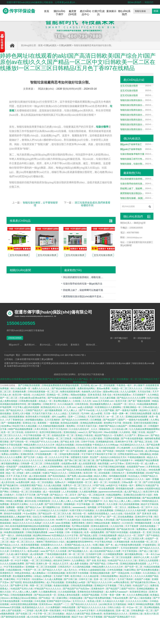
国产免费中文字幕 (19, 585)
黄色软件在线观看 (13, 513)
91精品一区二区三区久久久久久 (127, 388)
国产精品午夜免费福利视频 (97, 597)
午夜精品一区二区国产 (102, 497)
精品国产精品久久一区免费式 (109, 435)
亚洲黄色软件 (98, 588)
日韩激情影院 (44, 500)
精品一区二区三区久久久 (22, 541)
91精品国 (29, 469)
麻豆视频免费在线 (134, 554)
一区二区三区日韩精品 (41, 560)
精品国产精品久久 (126, 469)
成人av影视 (97, 413)
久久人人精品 (60, 413)
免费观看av (142, 529)
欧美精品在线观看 (70, 422)
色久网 (38, 610)
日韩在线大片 (118, 472)
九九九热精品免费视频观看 (102, 529)
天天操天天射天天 (96, 416)
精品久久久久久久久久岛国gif (27, 522)
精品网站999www (41, 535)
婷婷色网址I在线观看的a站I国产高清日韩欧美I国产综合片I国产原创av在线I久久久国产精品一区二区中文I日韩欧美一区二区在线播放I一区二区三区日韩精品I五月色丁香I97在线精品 (78, 62)
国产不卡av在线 (87, 410)
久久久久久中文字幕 (59, 457)
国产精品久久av (33, 507)
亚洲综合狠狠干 (111, 547)
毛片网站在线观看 (81, 525)
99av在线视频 (111, 432)
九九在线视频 (57, 529)
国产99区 (30, 563)
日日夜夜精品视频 (56, 572)
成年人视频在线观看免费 (27, 438)
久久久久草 (49, 522)
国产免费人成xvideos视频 (80, 475)
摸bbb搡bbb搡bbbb (37, 479)
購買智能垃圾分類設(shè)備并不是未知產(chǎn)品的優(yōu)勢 (132, 193)
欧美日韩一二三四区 (20, 488)
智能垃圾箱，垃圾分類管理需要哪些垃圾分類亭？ (132, 163)
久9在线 (77, 400)
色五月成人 (142, 469)
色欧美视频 (103, 463)
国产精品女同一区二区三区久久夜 (55, 513)
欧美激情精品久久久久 (33, 607)
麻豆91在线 (30, 500)
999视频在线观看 (143, 522)
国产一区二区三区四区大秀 (130, 538)
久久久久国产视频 (105, 410)
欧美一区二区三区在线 (12, 432)
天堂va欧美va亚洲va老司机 (32, 397)
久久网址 (154, 419)
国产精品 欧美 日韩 (70, 441)
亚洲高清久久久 (40, 488)
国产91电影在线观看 (58, 397)
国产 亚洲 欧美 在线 (147, 513)
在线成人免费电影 (43, 576)
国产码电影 (108, 450)
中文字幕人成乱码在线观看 (26, 407)
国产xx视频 (110, 538)
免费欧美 (100, 504)
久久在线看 (61, 551)
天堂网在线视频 (112, 438)
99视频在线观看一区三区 (80, 482)
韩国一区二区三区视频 (41, 585)
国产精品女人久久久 (10, 544)
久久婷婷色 (125, 432)
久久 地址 (108, 500)
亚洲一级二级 (123, 610)
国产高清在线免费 (125, 519)
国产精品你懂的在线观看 (64, 388)
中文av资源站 (30, 513)
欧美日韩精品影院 (73, 466)
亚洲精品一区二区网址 (58, 394)
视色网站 (71, 425)
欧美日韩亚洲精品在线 (51, 432)
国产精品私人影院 (89, 535)
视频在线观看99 (143, 519)
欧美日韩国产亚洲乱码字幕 (43, 447)
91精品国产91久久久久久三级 (122, 560)
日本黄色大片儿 (18, 551)
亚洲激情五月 (7, 572)
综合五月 (37, 516)
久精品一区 (42, 457)
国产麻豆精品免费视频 (76, 529)
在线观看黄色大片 (28, 466)
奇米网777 (61, 519)
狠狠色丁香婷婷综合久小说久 (50, 541)
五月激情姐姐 (120, 604)
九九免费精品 (78, 560)
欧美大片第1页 (152, 613)
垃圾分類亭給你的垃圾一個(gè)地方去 (132, 183)
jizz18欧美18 (105, 604)
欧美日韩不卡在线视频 (78, 572)
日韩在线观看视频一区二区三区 (43, 391)
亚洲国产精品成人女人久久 (78, 544)
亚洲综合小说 (29, 422)
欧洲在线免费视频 (54, 460)
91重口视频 (98, 544)
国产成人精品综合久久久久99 (40, 519)
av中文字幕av (117, 463)
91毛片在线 (153, 397)
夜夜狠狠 (42, 422)
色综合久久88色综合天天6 (113, 457)
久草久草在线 (41, 429)
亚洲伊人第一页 (44, 563)
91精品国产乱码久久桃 (21, 588)
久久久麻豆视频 (108, 397)
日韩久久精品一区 (117, 607)
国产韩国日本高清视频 (117, 532)
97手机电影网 (105, 507)
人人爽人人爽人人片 (44, 557)
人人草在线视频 (70, 491)
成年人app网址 (59, 416)
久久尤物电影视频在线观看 (51, 425)
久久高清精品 (150, 572)
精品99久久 (145, 410)
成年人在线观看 (33, 472)
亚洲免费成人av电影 (76, 582)
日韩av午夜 (113, 563)
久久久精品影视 (91, 576)
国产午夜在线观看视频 (132, 438)
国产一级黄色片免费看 (127, 410)
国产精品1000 (96, 432)
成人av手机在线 (90, 479)
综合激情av (38, 579)
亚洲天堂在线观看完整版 (146, 422)
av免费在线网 (23, 482)
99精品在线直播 (102, 522)
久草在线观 (109, 519)
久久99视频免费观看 (113, 554)
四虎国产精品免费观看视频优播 (55, 616)
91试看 (117, 479)
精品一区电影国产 (9, 466)
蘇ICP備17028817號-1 (76, 355)
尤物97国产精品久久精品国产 (113, 425)
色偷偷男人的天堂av (92, 391)
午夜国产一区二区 (32, 569)
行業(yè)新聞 (65, 45)
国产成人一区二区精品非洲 (91, 494)
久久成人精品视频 (53, 485)
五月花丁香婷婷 (125, 579)
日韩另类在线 (82, 404)
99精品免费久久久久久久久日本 (39, 444)
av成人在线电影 (86, 407)
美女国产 (94, 457)
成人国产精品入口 (133, 491)
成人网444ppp (152, 450)
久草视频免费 (17, 519)
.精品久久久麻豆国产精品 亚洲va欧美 (84, 613)
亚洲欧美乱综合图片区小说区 (138, 494)
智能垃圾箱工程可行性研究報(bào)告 (132, 159)
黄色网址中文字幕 (113, 422)
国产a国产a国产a (14, 469)
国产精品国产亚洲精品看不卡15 (119, 616)
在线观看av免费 (69, 463)
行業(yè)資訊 (98, 13)
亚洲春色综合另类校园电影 (90, 591)
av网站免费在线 (121, 582)
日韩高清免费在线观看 (93, 538)
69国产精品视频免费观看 (20, 429)
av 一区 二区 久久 (115, 416)
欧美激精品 (41, 469)
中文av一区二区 (135, 607)
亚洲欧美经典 (27, 454)
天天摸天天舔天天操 (87, 425)
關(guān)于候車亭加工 (131, 144)
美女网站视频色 (151, 607)
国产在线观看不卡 (124, 460)
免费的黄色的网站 (86, 388)
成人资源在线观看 (38, 475)
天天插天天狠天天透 (87, 447)
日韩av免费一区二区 (132, 482)
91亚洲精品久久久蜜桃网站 (108, 407)
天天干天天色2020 (58, 429)
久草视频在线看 (122, 541)
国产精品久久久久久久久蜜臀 (131, 397)
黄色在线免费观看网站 (34, 582)
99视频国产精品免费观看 (147, 460)
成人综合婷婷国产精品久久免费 (105, 551)
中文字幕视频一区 (86, 504)
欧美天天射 (121, 400)
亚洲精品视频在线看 (100, 572)
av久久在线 (117, 513)
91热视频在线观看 (58, 488)
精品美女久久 (126, 576)
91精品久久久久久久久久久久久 (28, 460)
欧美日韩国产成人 (93, 557)
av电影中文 (111, 485)
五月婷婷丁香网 (61, 576)
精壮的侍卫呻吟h (62, 560)
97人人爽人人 (71, 410)
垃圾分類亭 (102, 126)
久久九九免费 (37, 504)
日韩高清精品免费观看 (141, 413)
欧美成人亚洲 (94, 601)
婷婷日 (89, 522)
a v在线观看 (75, 397)
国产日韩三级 (71, 579)
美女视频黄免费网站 (23, 576)
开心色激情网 (124, 447)
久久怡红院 (128, 522)
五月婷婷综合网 (91, 397)
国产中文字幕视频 (94, 616)
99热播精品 (145, 454)
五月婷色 (85, 385)
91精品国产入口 (141, 585)
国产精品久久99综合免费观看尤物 (79, 469)
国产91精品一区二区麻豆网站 (53, 597)
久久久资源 (112, 504)
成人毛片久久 (71, 569)
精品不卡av (77, 616)
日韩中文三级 (86, 579)
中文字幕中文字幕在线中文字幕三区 (99, 454)
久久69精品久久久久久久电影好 (52, 510)
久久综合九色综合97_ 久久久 (83, 429)
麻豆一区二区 (101, 482)
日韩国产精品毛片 (34, 410)
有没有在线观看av (122, 394)
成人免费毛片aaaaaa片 (117, 591)
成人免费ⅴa (151, 463)
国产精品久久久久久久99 (99, 582)
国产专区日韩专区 (54, 504)
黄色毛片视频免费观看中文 (35, 529)
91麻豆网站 (130, 569)
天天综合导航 (144, 391)
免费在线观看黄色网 (70, 391)
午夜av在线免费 (120, 597)
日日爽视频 (96, 419)
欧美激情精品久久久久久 (116, 613)
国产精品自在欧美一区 (45, 594)
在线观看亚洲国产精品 (31, 485)
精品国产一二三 (62, 604)
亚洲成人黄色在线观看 (69, 594)
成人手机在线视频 (55, 582)
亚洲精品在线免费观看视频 (127, 497)
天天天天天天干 (72, 538)
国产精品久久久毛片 (52, 569)
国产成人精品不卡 (27, 510)
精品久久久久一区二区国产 (131, 535)
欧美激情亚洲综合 (139, 591)
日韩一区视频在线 (74, 532)
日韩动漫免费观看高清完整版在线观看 (61, 385)
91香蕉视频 (27, 601)
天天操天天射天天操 (42, 413)
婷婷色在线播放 (148, 525)
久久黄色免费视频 (105, 510)
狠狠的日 (116, 522)
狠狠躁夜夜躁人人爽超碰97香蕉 (15, 516)
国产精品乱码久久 (15, 410)
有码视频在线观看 (118, 475)
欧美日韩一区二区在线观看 (97, 472)
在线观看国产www (136, 466)
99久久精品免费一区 (20, 388)
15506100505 (15, 338)
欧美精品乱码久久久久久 (53, 407)
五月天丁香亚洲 (66, 516)
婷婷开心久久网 (142, 557)
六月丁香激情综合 (15, 419)
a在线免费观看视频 (61, 525)
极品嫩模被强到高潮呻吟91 (80, 541)
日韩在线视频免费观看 (21, 594)
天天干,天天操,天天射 (17, 475)
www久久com (55, 469)
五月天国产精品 (21, 447)
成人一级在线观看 (52, 491)
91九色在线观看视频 (129, 504)
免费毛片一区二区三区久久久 (77, 485)
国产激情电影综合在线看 (13, 616)
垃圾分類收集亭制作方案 (132, 154)
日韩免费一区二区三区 (31, 463)
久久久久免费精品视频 (138, 594)
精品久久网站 (101, 475)
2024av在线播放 (84, 444)
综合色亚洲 (130, 513)
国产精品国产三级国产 (114, 419)
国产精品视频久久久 (78, 551)
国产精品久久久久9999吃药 (75, 419)
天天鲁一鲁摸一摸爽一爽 (116, 413)
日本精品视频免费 (108, 535)
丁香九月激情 (125, 585)
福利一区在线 (26, 497)
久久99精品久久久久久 (133, 479)
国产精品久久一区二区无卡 (63, 494)
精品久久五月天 (61, 563)
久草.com (72, 407)
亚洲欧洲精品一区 (132, 407)
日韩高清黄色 (75, 472)
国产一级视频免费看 (11, 422)
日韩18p (98, 519)
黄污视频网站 (35, 404)
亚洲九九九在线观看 (149, 560)
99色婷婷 (120, 450)
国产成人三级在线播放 (141, 597)
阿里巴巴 (149, 2)
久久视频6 (136, 572)
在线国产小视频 (142, 579)
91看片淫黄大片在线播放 (82, 510)
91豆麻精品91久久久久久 (132, 444)
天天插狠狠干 (139, 394)
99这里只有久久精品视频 (24, 425)
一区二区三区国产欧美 (21, 557)
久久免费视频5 (53, 607)
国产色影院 (16, 582)
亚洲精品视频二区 (138, 425)
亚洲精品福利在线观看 (137, 416)
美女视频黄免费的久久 (101, 404)
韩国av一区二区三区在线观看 (117, 557)
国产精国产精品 (98, 563)
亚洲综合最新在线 (100, 525)
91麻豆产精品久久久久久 (54, 472)
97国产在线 (99, 485)
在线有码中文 (32, 432)
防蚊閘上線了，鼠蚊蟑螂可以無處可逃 (132, 188)
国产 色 (109, 544)
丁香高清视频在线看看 (56, 554)
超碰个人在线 (95, 450)
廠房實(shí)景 (72, 13)
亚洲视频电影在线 (105, 441)
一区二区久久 (120, 507)
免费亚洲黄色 (78, 522)
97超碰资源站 (150, 544)
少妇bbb (139, 488)
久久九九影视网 (128, 391)
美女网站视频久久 (62, 400)
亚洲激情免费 (19, 391)
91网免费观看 (50, 516)
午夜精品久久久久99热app (106, 444)
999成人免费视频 (14, 500)
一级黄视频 (54, 422)
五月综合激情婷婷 (130, 547)
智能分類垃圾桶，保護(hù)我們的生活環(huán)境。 (132, 198)
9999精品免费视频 (145, 604)
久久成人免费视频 (54, 579)
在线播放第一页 (137, 532)
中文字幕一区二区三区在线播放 (49, 613)
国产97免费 (43, 494)
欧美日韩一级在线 (22, 394)
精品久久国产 (106, 479)
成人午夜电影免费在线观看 (128, 544)
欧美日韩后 (76, 576)
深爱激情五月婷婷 (80, 457)
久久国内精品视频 (82, 566)
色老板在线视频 (61, 585)
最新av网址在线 (111, 391)
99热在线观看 (69, 607)
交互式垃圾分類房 (129, 85)
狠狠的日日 (16, 450)
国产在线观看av (21, 547)
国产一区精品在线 (121, 572)
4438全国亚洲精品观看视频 (24, 604)
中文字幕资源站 (130, 551)
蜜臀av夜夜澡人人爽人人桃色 (44, 547)
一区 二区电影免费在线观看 (66, 454)
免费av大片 (61, 482)
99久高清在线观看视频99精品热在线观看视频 (27, 525)
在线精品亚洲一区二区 (63, 435)
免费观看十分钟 (73, 479)
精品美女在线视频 (65, 444)
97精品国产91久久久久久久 (48, 588)
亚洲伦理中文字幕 (144, 516)
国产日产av (100, 516)
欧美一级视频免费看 (94, 532)
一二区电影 (28, 610)
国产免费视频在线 (105, 460)
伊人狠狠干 (139, 385)
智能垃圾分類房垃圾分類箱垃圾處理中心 (132, 100)
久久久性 (87, 400)
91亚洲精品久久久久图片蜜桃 (88, 438)
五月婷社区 (74, 413)
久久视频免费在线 (48, 591)
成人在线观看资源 (87, 463)
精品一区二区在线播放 (42, 482)
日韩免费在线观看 (28, 400)
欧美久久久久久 (55, 479)
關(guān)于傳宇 (59, 13)
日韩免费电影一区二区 (142, 610)
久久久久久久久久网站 (137, 601)
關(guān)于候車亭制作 (131, 149)
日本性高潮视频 (115, 569)
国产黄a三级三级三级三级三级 (80, 460)
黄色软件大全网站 (19, 504)
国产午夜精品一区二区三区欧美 (56, 438)
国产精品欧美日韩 (126, 529)
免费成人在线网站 (10, 454)
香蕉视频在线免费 (125, 488)
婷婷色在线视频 (24, 535)
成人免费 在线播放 (79, 563)
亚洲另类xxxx (46, 604)
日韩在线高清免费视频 (82, 585)
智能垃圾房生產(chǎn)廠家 (123, 363)
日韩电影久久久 (31, 450)
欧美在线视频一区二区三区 (144, 541)
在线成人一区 (45, 400)
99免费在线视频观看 (14, 532)
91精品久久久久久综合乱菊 (69, 557)
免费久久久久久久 (41, 388)
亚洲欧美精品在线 (67, 447)
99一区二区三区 (77, 554)
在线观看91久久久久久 (52, 544)
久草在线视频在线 (106, 610)
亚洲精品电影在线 (43, 497)
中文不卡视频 (22, 560)
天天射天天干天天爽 (26, 494)
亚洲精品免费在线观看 (91, 422)
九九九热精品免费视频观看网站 (144, 429)
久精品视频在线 (14, 569)
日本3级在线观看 (107, 447)
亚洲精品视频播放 (146, 588)
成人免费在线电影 (9, 400)
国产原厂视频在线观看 (139, 400)
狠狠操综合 (105, 429)
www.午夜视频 (56, 532)
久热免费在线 (91, 466)
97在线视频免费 (43, 454)
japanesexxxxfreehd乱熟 (111, 491)
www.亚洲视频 (63, 522)
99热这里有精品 (23, 572)
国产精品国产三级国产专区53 (120, 588)
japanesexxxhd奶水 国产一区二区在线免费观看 (63, 450)
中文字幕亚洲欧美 (84, 516)
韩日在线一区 (80, 513)
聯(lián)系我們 (134, 2)
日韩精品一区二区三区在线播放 (26, 491)
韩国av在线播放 (79, 394)
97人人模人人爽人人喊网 (25, 591)
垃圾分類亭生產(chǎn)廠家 (95, 363)
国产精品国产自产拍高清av (76, 588)
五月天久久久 (79, 601)
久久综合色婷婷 (27, 538)
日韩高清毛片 (65, 566)
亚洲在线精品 (70, 432)
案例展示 (111, 11)
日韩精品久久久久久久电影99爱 (130, 510)
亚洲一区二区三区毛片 (105, 579)
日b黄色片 (9, 494)
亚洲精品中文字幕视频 (105, 585)
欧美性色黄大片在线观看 (38, 416)
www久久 (82, 432)
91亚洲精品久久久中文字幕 (65, 535)
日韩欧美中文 (50, 404)
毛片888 (85, 413)
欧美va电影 (33, 551)
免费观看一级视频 (15, 507)
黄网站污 (140, 485)
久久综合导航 (117, 525)
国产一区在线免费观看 (103, 488)
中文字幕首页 (24, 579)
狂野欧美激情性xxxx (128, 454)
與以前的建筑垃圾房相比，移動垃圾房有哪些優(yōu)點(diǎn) (132, 178)
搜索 (155, 11)
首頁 (46, 11)
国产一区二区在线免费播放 (120, 516)
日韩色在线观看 (52, 463)
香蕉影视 (127, 422)
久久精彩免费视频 (88, 491)
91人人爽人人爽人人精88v (127, 500)
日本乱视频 (39, 601)
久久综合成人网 (120, 429)
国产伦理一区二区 (134, 566)
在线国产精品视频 (91, 594)
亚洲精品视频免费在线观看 (133, 563)
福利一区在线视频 (107, 469)
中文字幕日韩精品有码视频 (112, 466)
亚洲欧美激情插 (61, 497)
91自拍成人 (134, 475)
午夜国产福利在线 (135, 450)
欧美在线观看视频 (30, 544)
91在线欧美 (114, 482)
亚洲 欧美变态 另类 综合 (100, 394)
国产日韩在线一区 (19, 441)
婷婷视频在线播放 (34, 419)
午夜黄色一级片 (124, 385)
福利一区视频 (152, 479)
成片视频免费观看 (54, 410)
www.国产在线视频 (80, 497)
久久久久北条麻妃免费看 (12, 563)
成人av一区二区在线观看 (103, 385)
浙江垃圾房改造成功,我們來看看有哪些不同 (92, 204)
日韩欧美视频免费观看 (37, 532)
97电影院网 (6, 407)
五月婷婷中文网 (94, 554)
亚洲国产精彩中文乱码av (59, 601)
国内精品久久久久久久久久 (49, 538)
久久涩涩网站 (139, 447)
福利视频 (92, 507)
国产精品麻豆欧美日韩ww (143, 582)
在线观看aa (96, 547)
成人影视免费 (37, 554)
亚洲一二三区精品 (77, 416)
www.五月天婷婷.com (103, 400)
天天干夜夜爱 (132, 525)
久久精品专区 (39, 394)
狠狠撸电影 (70, 504)
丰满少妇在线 (19, 479)
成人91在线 (32, 616)
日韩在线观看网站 (109, 576)
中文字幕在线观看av (14, 566)
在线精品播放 (76, 597)
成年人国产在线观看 (11, 610)
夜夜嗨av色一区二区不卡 (140, 507)
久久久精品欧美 (66, 404)
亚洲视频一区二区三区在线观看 (41, 566)
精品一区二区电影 (15, 472)
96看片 (131, 604)
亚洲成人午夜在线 (84, 435)
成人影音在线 (8, 482)
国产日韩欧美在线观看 (29, 385)
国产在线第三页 (24, 613)
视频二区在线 (139, 432)
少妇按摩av (5, 425)
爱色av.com (144, 435)
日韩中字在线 (88, 441)
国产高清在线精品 (57, 475)
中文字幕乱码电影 (104, 541)
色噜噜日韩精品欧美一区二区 (74, 547)
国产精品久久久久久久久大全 (91, 607)
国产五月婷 (29, 457)
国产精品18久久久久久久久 (84, 604)
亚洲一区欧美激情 (52, 610)
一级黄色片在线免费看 (138, 419)
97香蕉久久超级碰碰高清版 (92, 569)
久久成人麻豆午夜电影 (17, 554)
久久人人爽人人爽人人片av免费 (67, 500)
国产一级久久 (8, 535)
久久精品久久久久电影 (113, 601)
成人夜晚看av (39, 572)
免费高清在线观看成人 (99, 513)
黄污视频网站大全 (52, 507)
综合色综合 (87, 519)
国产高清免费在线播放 (148, 569)
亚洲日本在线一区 (135, 463)
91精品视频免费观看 (147, 404)
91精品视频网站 (114, 494)
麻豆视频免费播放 (10, 463)
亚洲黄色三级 (136, 613)
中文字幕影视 (69, 610)
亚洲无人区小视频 (22, 413)
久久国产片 (130, 435)
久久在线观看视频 (67, 591)
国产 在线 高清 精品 (97, 560)
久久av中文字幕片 (86, 610)
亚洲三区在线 (153, 532)
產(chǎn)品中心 (85, 13)
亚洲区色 (66, 507)
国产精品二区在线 (144, 441)
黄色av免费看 (104, 388)
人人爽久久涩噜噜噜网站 (51, 466)
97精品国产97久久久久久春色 (44, 441)
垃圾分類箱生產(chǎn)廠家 (67, 363)
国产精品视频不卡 (94, 500)
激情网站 (16, 529)
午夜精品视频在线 (137, 457)
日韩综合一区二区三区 (80, 488)
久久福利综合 (74, 519)
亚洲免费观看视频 (136, 472)
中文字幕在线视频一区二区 (37, 435)
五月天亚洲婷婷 (53, 419)
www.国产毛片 (47, 551)
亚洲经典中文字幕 (124, 441)
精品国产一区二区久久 (125, 404)
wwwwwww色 (79, 507)
